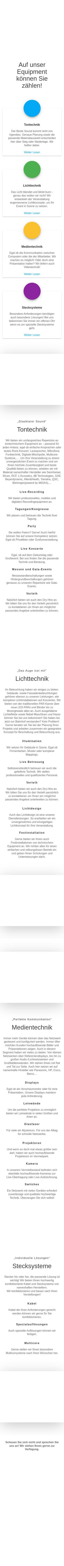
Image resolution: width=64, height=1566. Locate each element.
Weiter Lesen (32, 152)
